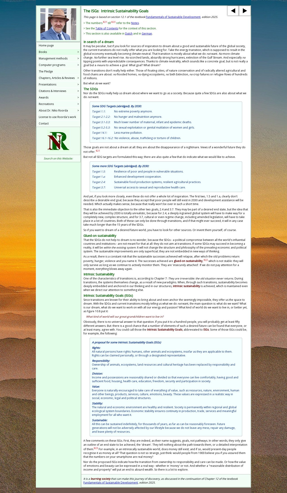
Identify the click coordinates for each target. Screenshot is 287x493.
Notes (135, 23)
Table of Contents (107, 28)
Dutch (129, 33)
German (147, 33)
